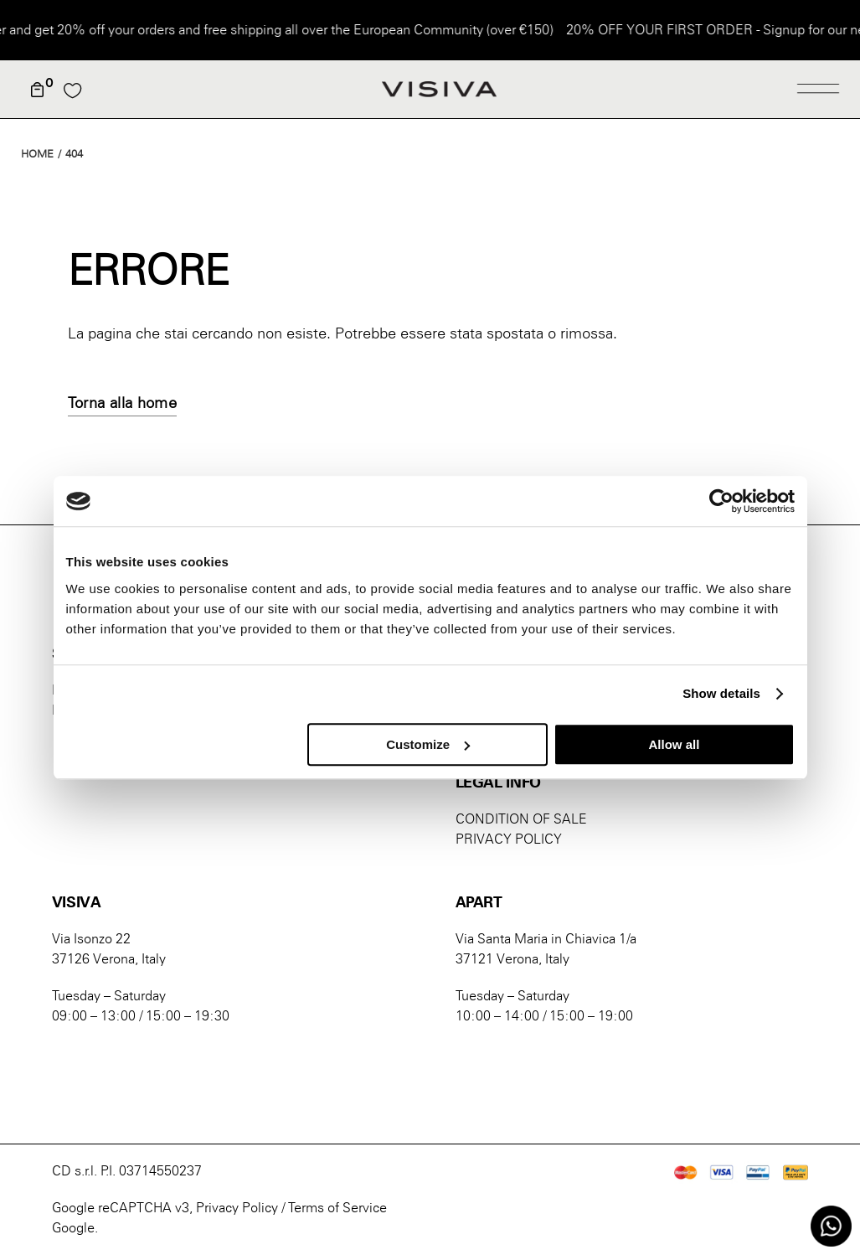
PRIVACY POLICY (509, 839)
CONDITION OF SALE (521, 819)
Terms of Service (337, 1208)
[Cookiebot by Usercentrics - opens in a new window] (721, 501)
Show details (721, 693)
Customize (428, 744)
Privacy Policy (237, 1208)
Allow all (674, 744)
